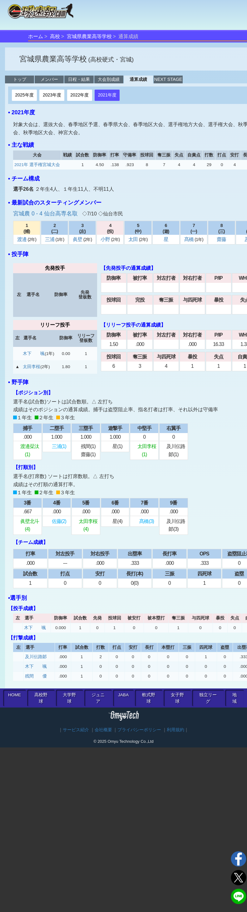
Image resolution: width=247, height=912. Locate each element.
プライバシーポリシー (139, 729)
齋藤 (221, 239)
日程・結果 (79, 79)
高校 (55, 36)
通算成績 (138, 79)
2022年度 (79, 94)
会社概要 (103, 729)
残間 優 (36, 676)
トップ (19, 79)
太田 (133, 239)
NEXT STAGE (168, 79)
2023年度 (52, 94)
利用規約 (175, 729)
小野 (106, 239)
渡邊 (22, 239)
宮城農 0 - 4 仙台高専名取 (46, 213)
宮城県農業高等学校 (89, 36)
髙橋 (189, 239)
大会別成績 (109, 79)
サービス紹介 (76, 729)
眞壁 (78, 239)
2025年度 (24, 94)
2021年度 (107, 94)
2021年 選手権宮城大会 (37, 164)
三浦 (50, 239)
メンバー (49, 79)
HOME (14, 695)
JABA (123, 695)
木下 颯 (34, 353)
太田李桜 (31, 366)
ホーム (35, 36)
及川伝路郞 (36, 656)
